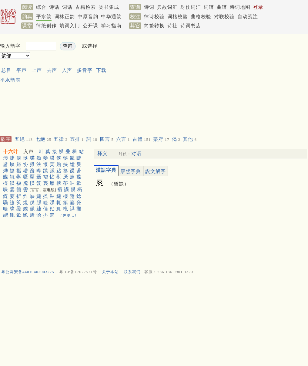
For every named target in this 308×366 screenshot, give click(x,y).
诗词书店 (190, 25)
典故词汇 (167, 7)
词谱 (209, 7)
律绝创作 (46, 25)
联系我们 (132, 271)
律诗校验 (154, 16)
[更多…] (68, 215)
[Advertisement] (174, 83)
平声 (21, 70)
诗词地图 (240, 7)
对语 (136, 153)
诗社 (172, 25)
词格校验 (177, 16)
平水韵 (44, 16)
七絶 (43, 139)
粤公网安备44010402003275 (27, 271)
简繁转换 (154, 25)
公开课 (90, 25)
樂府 (161, 139)
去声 (52, 70)
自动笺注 (247, 16)
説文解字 (155, 171)
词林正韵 (64, 16)
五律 (61, 139)
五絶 (24, 139)
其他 (190, 139)
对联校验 (224, 16)
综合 (41, 7)
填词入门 (69, 25)
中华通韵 (111, 16)
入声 (67, 70)
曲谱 (222, 7)
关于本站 (110, 271)
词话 (67, 7)
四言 (107, 139)
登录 (258, 7)
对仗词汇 (190, 7)
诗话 (54, 7)
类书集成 (109, 7)
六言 (123, 139)
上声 (37, 70)
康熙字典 (130, 171)
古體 (141, 139)
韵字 (6, 139)
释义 (102, 153)
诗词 (149, 7)
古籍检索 (85, 7)
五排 (77, 139)
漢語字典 (106, 170)
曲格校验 (201, 16)
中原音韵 (88, 16)
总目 (6, 70)
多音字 (84, 70)
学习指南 (111, 25)
